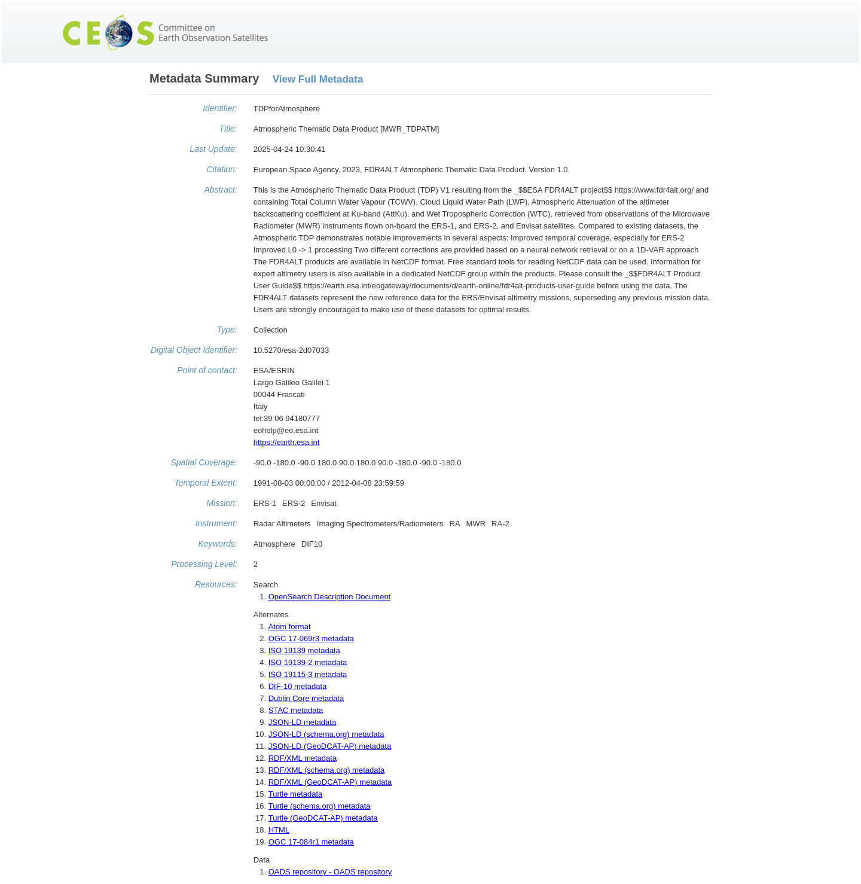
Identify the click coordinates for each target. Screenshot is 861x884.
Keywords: (217, 543)
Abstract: (220, 189)
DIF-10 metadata (297, 686)
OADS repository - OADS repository (330, 871)
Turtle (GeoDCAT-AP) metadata (323, 817)
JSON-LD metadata (302, 722)
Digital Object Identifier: (194, 350)
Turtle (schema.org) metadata (319, 805)
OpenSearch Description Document (329, 596)
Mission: (221, 503)
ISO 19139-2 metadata (307, 662)
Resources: (216, 584)
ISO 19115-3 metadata (307, 674)
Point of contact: (207, 370)
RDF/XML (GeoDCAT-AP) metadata (330, 782)
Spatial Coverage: (203, 462)
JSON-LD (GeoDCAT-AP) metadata (330, 746)
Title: (228, 128)
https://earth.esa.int (287, 442)
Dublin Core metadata (306, 698)
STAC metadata (295, 710)
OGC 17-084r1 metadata (311, 841)
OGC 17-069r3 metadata (311, 638)
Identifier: (220, 108)
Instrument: (216, 523)
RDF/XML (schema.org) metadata (326, 770)
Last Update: (213, 149)
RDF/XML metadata (302, 758)
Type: (227, 329)
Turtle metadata (295, 793)
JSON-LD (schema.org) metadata (326, 734)
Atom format (289, 626)
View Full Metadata (318, 79)
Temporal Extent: (205, 482)
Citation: (221, 169)
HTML (278, 829)
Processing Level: (204, 564)
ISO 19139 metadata (304, 650)
